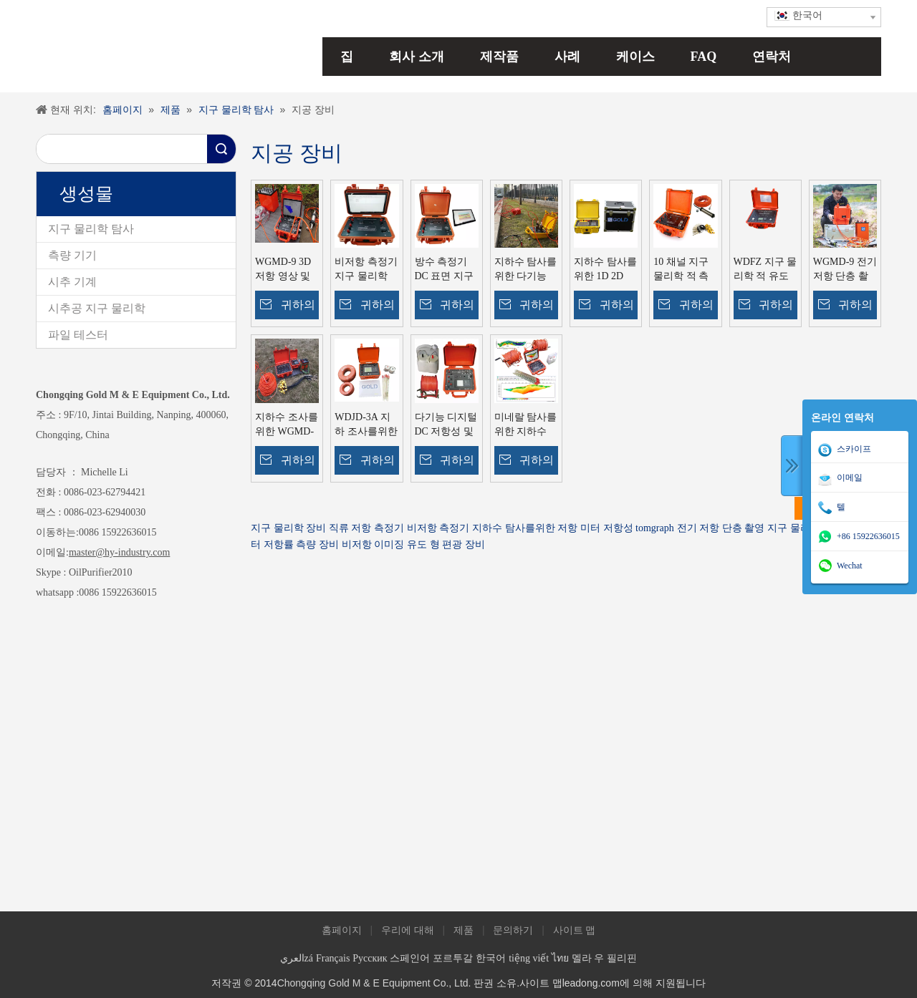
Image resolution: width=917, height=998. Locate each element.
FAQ (704, 56)
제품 (463, 930)
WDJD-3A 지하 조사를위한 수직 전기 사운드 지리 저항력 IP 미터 (366, 425)
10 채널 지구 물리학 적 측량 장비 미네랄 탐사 (681, 270)
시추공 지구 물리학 (96, 308)
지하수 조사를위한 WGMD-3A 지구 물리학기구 (286, 425)
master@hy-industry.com (119, 552)
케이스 (635, 56)
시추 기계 (72, 282)
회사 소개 (416, 56)
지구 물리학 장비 (288, 528)
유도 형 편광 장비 (446, 544)
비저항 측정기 (438, 528)
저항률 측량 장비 (301, 544)
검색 (221, 149)
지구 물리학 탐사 (91, 229)
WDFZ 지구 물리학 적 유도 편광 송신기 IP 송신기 (765, 270)
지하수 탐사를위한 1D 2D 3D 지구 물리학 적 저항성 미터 (605, 270)
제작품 (499, 56)
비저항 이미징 (373, 544)
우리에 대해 (407, 930)
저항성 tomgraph (638, 528)
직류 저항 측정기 (366, 528)
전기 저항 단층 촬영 (721, 528)
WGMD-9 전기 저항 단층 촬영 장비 (845, 270)
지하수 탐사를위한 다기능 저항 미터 (525, 270)
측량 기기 (72, 255)
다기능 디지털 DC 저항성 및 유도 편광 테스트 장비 (446, 425)
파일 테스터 (78, 335)
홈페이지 (342, 930)
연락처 (771, 56)
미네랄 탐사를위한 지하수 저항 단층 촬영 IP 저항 (525, 425)
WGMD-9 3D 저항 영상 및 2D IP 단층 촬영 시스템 (284, 270)
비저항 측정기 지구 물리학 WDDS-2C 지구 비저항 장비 (366, 270)
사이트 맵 (574, 930)
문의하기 (513, 930)
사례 (567, 56)
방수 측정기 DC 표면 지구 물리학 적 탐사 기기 (444, 270)
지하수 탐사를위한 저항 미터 (536, 528)
